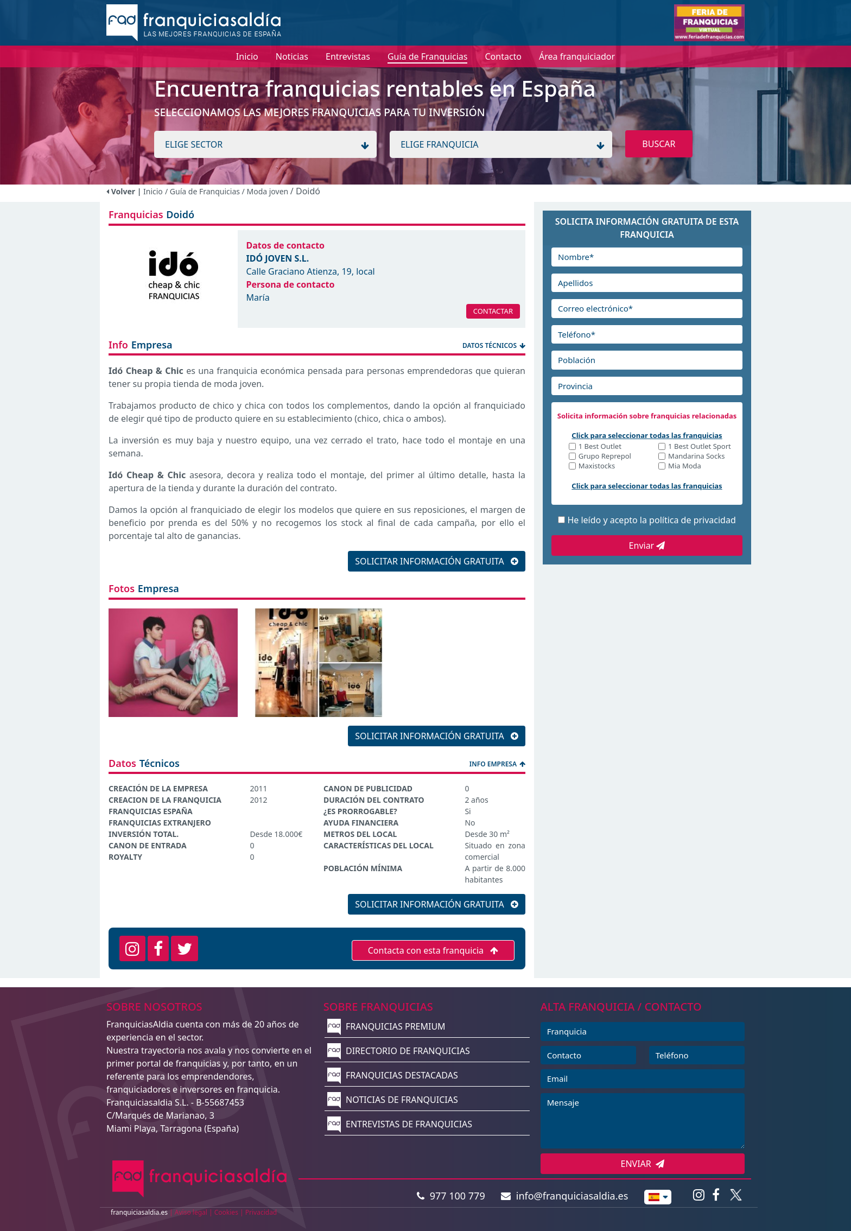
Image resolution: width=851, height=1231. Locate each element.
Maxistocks (597, 466)
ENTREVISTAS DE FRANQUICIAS (399, 1124)
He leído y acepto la (651, 520)
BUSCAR (658, 144)
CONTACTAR (493, 311)
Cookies (226, 1212)
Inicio (153, 191)
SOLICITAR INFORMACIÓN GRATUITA (436, 561)
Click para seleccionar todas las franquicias (646, 435)
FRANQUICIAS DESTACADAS (392, 1075)
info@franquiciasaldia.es (564, 1195)
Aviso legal (191, 1212)
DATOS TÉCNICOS (493, 345)
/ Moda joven (266, 191)
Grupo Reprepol (605, 457)
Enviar (647, 545)
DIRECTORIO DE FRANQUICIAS (398, 1051)
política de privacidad (692, 520)
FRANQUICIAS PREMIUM (386, 1026)
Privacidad (261, 1212)
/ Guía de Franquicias (203, 191)
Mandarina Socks (696, 457)
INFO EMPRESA (497, 764)
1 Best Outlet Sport (699, 447)
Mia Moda (684, 466)
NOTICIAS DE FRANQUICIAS (392, 1100)
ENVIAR (643, 1164)
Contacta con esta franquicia (433, 950)
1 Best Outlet (600, 447)
